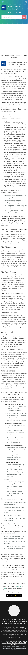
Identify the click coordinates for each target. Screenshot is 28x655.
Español (13, 646)
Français (8, 646)
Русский (14, 649)
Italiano (15, 648)
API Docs (14, 644)
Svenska (10, 648)
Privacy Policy (7, 643)
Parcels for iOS (13, 621)
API (25, 643)
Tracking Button (18, 643)
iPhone (19, 586)
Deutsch (23, 646)
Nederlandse (5, 648)
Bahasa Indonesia (21, 648)
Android (3, 588)
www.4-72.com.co (15, 12)
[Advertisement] (14, 38)
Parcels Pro (22, 641)
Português (18, 646)
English (4, 646)
